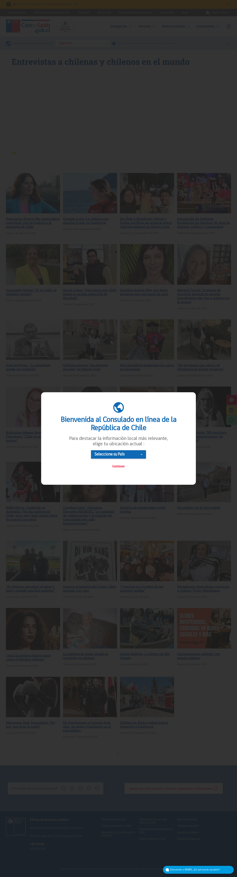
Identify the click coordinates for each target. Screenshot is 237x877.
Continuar (118, 466)
